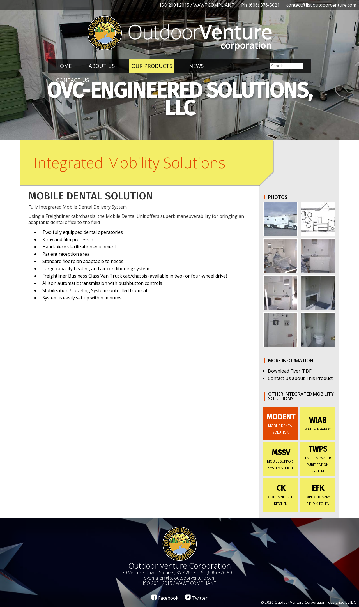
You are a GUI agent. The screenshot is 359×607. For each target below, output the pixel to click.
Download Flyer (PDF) (290, 371)
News (196, 65)
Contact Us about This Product (300, 378)
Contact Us (72, 79)
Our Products (152, 65)
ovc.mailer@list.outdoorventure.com (179, 578)
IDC (353, 602)
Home (64, 65)
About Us (102, 65)
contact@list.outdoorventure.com (321, 5)
